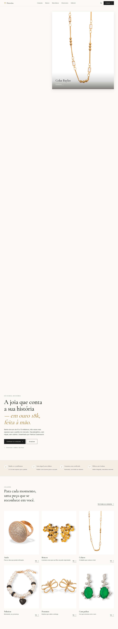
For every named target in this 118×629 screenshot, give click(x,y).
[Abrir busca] (101, 3)
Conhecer (60, 84)
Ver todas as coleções (106, 504)
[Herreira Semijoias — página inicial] (8, 3)
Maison (47, 3)
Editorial (73, 3)
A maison (32, 441)
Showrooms (65, 3)
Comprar (108, 3)
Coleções (40, 3)
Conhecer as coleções (15, 441)
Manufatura (55, 3)
